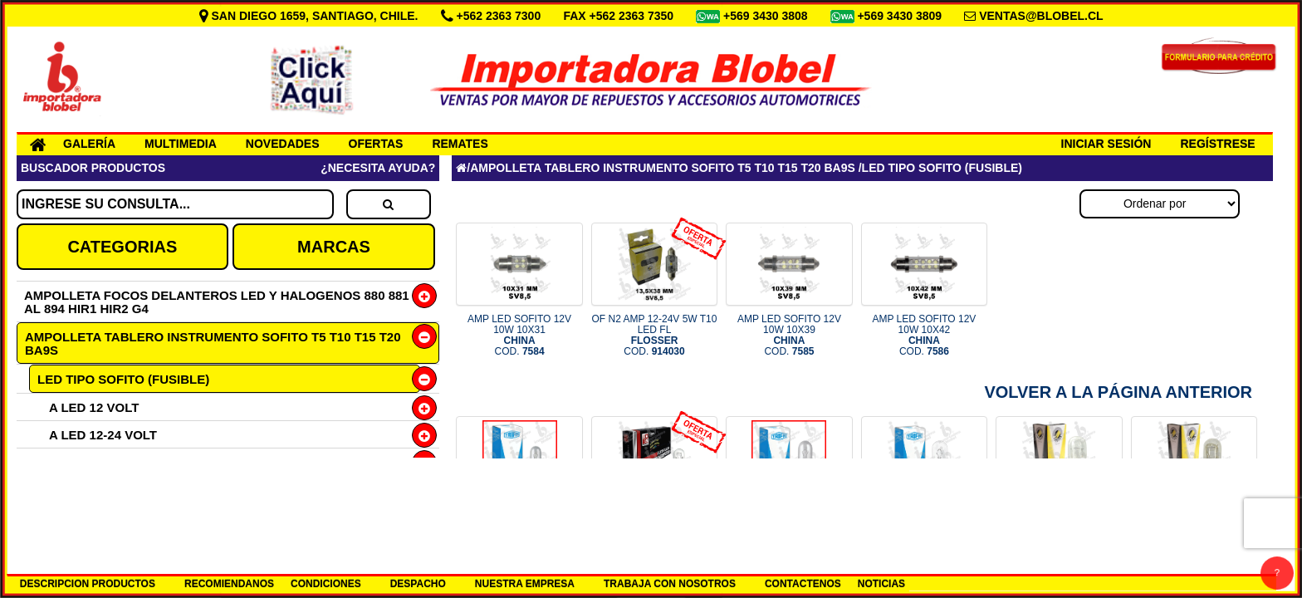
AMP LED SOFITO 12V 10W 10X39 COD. (789, 335)
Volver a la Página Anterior (1118, 392)
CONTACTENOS (803, 584)
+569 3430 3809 (901, 15)
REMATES (459, 143)
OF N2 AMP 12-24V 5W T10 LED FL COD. (654, 335)
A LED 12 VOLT (94, 407)
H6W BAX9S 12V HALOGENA (123, 462)
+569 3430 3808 (767, 15)
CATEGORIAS (122, 247)
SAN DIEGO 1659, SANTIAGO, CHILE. (310, 15)
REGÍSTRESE (1217, 143)
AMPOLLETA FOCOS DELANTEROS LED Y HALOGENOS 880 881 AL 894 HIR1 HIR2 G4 (216, 302)
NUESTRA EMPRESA (525, 584)
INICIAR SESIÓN (1106, 143)
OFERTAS (376, 143)
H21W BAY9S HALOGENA (113, 490)
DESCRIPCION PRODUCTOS (87, 584)
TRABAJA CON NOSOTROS (670, 584)
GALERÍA (89, 143)
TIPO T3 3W (71, 517)
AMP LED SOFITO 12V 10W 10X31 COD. (519, 335)
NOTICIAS (881, 584)
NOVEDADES (283, 143)
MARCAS (333, 247)
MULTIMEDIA (180, 143)
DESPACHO (418, 584)
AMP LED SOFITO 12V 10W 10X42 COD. (924, 335)
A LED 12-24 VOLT (103, 435)
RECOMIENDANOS (229, 584)
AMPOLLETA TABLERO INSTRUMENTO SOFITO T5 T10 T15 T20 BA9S (213, 343)
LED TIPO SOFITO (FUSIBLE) (123, 379)
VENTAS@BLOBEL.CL (1041, 15)
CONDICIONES (326, 584)
